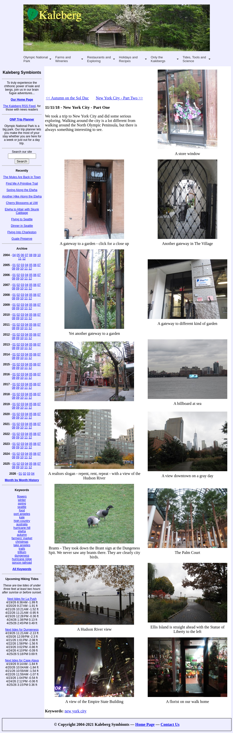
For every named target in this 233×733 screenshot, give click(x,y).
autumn (22, 535)
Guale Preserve (21, 238)
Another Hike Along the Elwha (22, 196)
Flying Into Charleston (22, 232)
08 (30, 255)
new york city (76, 711)
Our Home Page (22, 99)
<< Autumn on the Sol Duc (67, 98)
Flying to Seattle (22, 219)
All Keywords (21, 569)
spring (22, 503)
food (22, 510)
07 (26, 255)
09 (34, 255)
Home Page (145, 724)
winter (22, 500)
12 (24, 258)
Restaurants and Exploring (99, 59)
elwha (22, 531)
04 (14, 255)
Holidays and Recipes (128, 59)
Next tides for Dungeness (22, 629)
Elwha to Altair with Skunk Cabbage (22, 211)
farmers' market (22, 538)
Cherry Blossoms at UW (22, 203)
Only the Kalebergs (158, 59)
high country (22, 521)
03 (22, 265)
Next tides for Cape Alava (22, 660)
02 (18, 265)
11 (19, 258)
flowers (22, 496)
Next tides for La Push (22, 599)
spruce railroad (22, 562)
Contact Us (170, 724)
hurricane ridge (22, 559)
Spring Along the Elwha (21, 190)
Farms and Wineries (63, 59)
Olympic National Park (35, 59)
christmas (21, 541)
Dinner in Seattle (22, 226)
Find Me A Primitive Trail (22, 183)
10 (39, 255)
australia (21, 524)
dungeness (22, 555)
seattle (21, 507)
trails (22, 548)
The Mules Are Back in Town (22, 177)
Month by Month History (22, 480)
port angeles (22, 514)
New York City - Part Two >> (119, 98)
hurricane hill (21, 528)
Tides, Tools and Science (194, 59)
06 (22, 255)
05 (18, 255)
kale (22, 517)
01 (14, 265)
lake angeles (21, 545)
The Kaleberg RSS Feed (19, 106)
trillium (22, 552)
